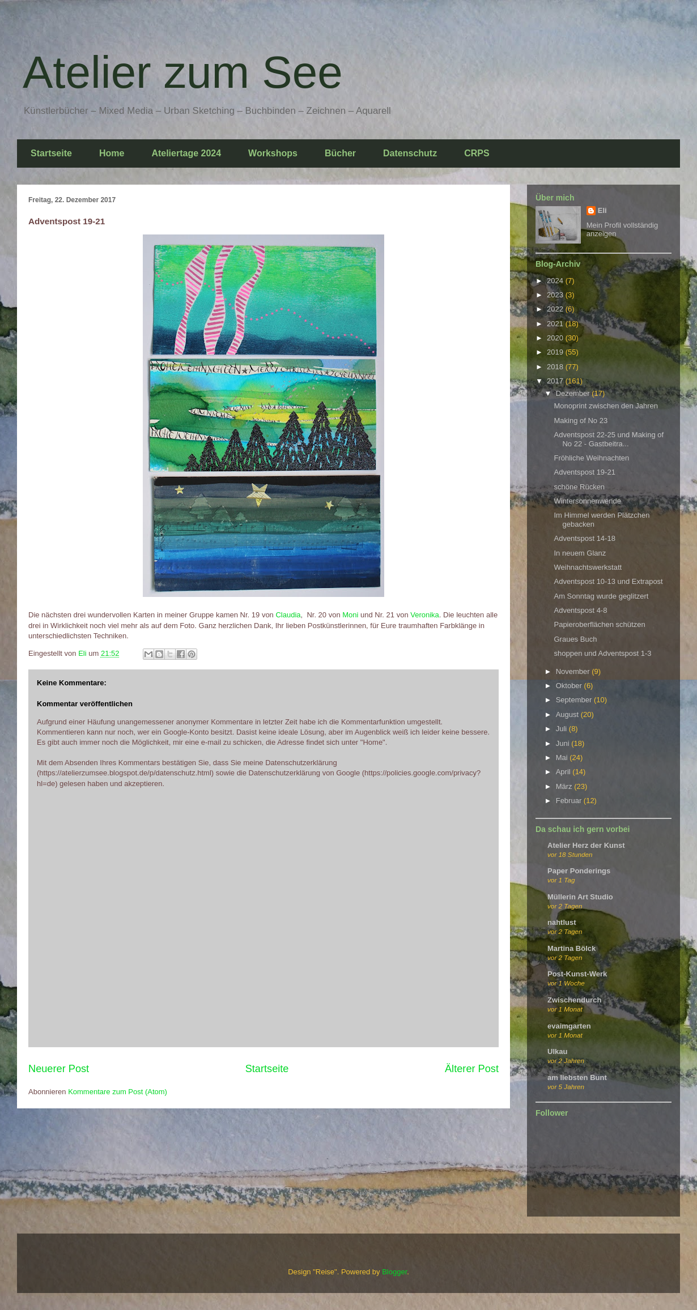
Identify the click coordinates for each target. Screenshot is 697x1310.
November (574, 671)
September (575, 699)
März (565, 786)
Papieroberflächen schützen (599, 624)
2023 (556, 295)
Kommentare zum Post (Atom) (117, 1091)
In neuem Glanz (580, 553)
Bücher (340, 153)
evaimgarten (569, 1026)
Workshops (273, 153)
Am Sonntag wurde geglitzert (601, 596)
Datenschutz (410, 153)
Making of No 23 (580, 420)
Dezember (574, 393)
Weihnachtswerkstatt (588, 567)
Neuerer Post (58, 1068)
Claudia (287, 615)
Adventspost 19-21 (584, 472)
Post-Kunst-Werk (577, 974)
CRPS (476, 153)
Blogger (394, 1272)
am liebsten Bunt (577, 1077)
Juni (563, 743)
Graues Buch (575, 639)
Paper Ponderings (578, 871)
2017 (556, 381)
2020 (556, 338)
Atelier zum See (183, 72)
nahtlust (561, 922)
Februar (570, 800)
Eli (602, 210)
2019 (556, 352)
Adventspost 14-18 (584, 538)
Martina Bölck (571, 948)
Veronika (424, 615)
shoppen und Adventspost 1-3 (602, 653)
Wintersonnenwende (587, 501)
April (564, 771)
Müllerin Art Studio (580, 897)
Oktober (570, 685)
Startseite (51, 153)
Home (111, 153)
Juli (562, 728)
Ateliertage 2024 (186, 153)
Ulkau (557, 1051)
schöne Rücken (579, 487)
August (568, 714)
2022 (556, 309)
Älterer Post (472, 1068)
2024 (556, 280)
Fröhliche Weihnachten (591, 458)
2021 (556, 323)
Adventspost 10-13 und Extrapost (608, 581)
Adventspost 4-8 (580, 610)
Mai (563, 757)
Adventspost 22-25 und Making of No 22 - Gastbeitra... (609, 439)
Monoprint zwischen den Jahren (606, 406)
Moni (350, 615)
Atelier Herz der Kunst (586, 845)
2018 (556, 366)
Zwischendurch (574, 1000)
